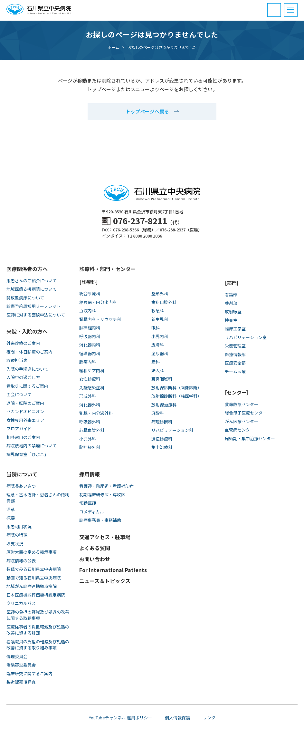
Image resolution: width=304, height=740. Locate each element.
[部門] (231, 282)
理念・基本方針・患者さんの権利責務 (37, 498)
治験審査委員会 (21, 665)
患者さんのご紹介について (31, 281)
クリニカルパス (21, 603)
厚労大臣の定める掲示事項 (31, 552)
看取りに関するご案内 (27, 386)
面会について (19, 394)
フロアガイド (19, 428)
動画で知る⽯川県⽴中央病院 (33, 578)
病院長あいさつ (21, 486)
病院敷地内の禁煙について (31, 446)
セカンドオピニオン (25, 411)
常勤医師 (87, 503)
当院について (21, 474)
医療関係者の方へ (27, 269)
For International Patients (113, 570)
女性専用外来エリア (25, 420)
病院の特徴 (16, 535)
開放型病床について (25, 298)
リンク (209, 718)
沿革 (10, 509)
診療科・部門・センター (107, 269)
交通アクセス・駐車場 (104, 537)
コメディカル (91, 512)
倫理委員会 (16, 656)
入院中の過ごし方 (23, 377)
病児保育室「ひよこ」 (27, 454)
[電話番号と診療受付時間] (274, 10)
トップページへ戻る (147, 111)
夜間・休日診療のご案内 (29, 352)
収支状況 (14, 543)
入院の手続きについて (27, 369)
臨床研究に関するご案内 (29, 673)
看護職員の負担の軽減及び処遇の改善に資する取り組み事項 (37, 644)
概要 (10, 518)
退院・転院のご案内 (25, 403)
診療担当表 (16, 360)
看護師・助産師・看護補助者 (106, 486)
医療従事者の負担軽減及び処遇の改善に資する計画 (37, 630)
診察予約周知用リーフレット (33, 306)
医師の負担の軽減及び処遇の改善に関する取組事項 (37, 615)
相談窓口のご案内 (23, 437)
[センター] (236, 392)
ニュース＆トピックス (104, 581)
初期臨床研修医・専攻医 (102, 495)
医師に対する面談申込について (35, 315)
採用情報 (89, 474)
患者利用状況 (19, 526)
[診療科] (88, 281)
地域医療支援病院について (31, 289)
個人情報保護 (177, 718)
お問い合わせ (94, 559)
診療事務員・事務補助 (100, 520)
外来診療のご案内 (23, 343)
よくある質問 (94, 548)
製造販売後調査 (21, 682)
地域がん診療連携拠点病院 (31, 586)
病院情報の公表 (21, 561)
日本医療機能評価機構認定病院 (35, 595)
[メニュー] (291, 10)
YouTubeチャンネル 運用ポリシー (120, 718)
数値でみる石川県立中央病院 (33, 569)
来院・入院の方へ (27, 331)
